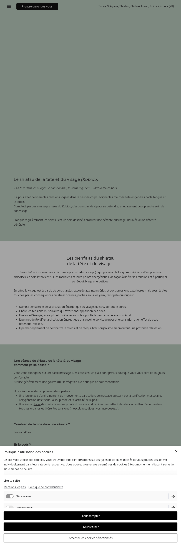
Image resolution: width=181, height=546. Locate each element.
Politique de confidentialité (46, 487)
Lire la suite (12, 480)
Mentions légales (15, 487)
